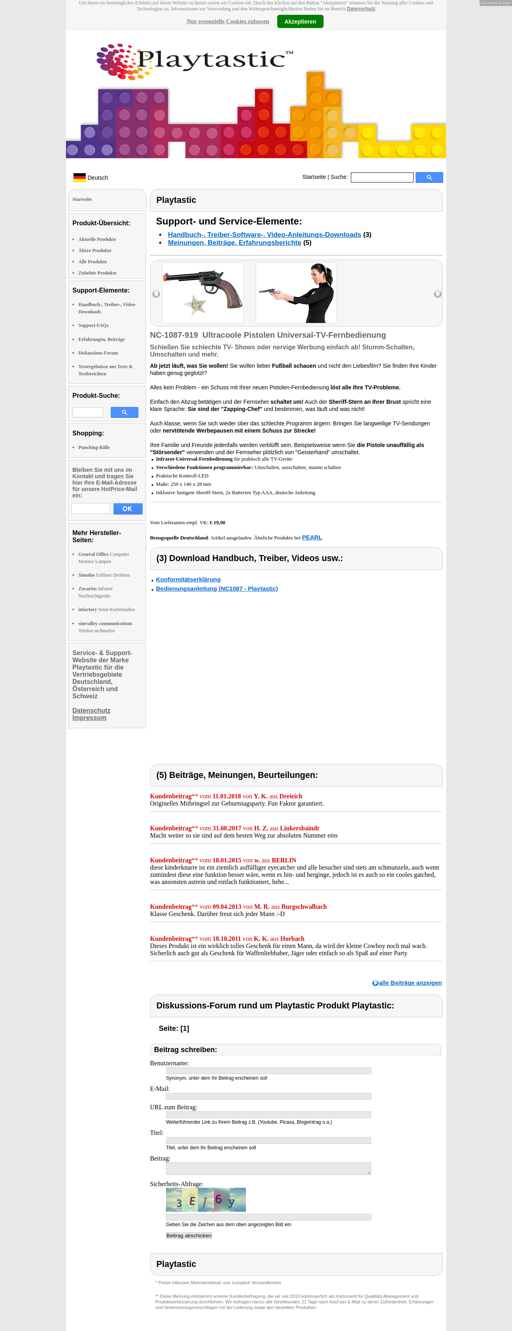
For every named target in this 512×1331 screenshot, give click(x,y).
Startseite (314, 177)
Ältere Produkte (95, 250)
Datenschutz (361, 9)
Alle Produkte (92, 262)
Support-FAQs (93, 325)
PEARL (312, 537)
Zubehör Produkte (97, 273)
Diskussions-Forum (98, 353)
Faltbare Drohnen (104, 575)
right (438, 294)
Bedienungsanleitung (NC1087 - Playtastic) (217, 588)
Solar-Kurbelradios (106, 609)
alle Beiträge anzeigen (410, 982)
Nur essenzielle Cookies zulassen (227, 21)
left (156, 294)
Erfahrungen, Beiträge (101, 339)
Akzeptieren (300, 21)
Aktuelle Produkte (97, 239)
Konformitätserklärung (188, 579)
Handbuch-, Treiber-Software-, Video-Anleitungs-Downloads (264, 235)
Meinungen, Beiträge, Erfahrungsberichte (234, 243)
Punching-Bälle (94, 447)
